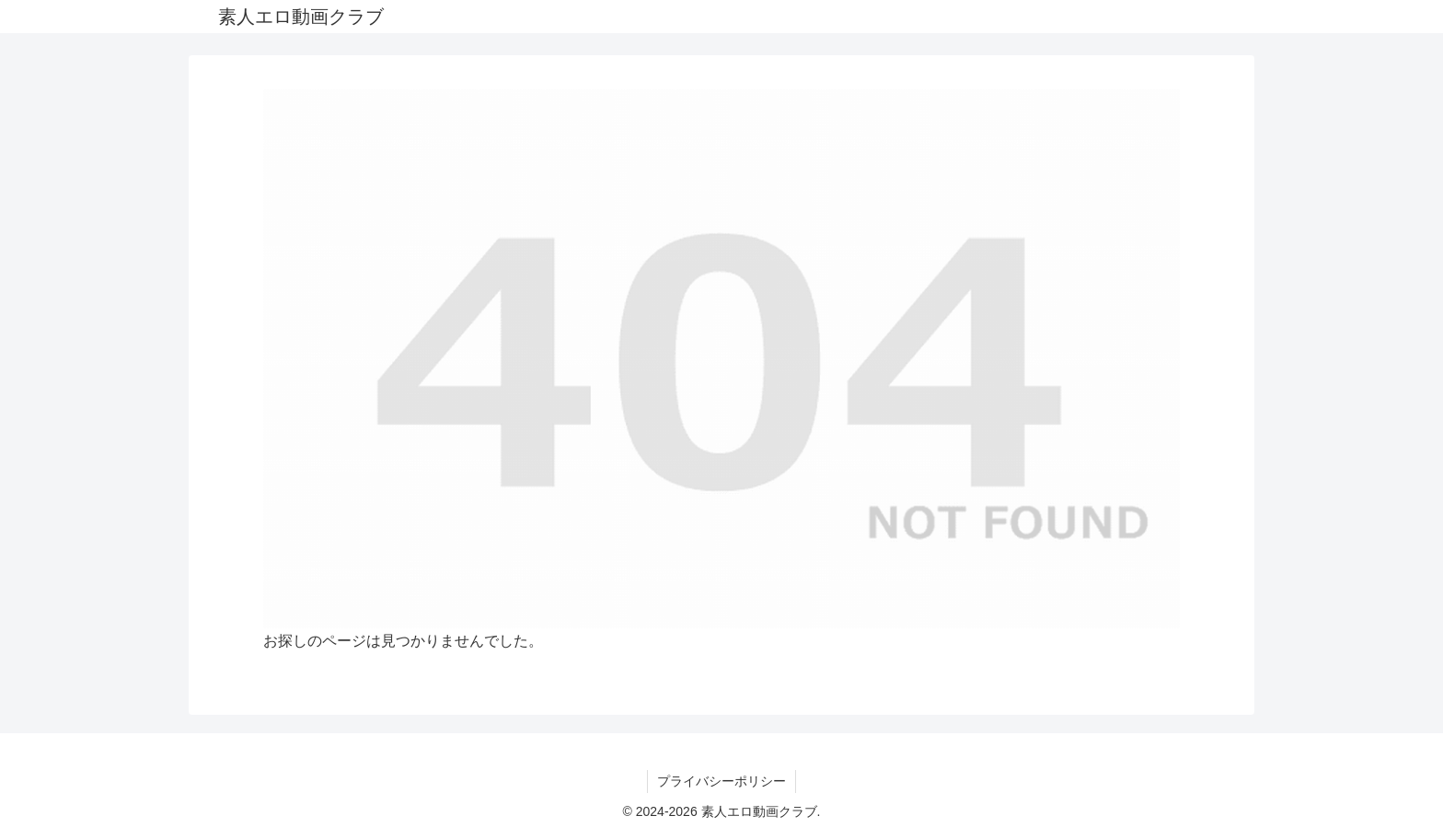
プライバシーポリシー (721, 781)
